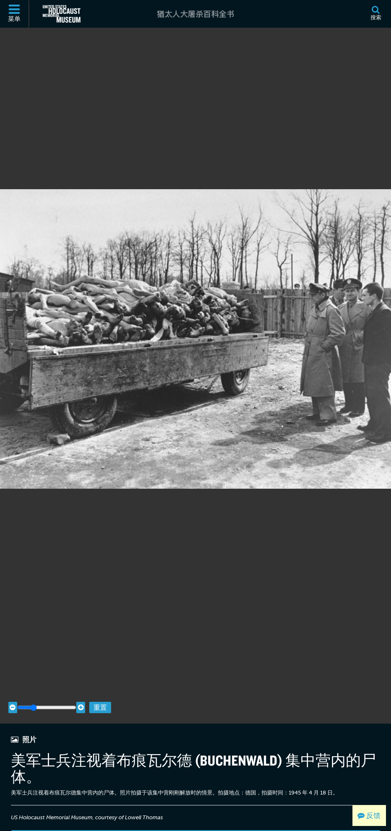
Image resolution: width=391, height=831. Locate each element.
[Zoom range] (46, 694)
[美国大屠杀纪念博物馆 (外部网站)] (61, 14)
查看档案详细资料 (195, 823)
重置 (100, 694)
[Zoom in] (80, 694)
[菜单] (14, 14)
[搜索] (375, 14)
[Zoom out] (12, 694)
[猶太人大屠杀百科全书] (195, 14)
